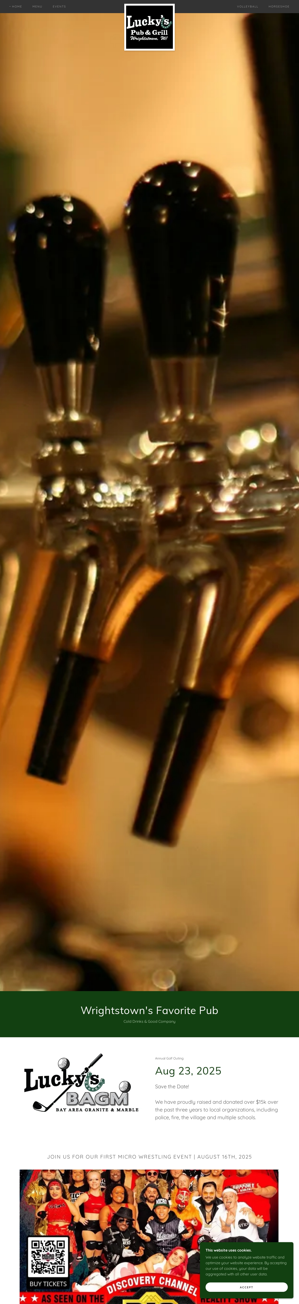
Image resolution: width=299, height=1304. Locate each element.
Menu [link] (37, 6)
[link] (149, 5)
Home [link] (17, 6)
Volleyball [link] (247, 6)
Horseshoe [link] (279, 6)
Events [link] (59, 6)
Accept (246, 1287)
